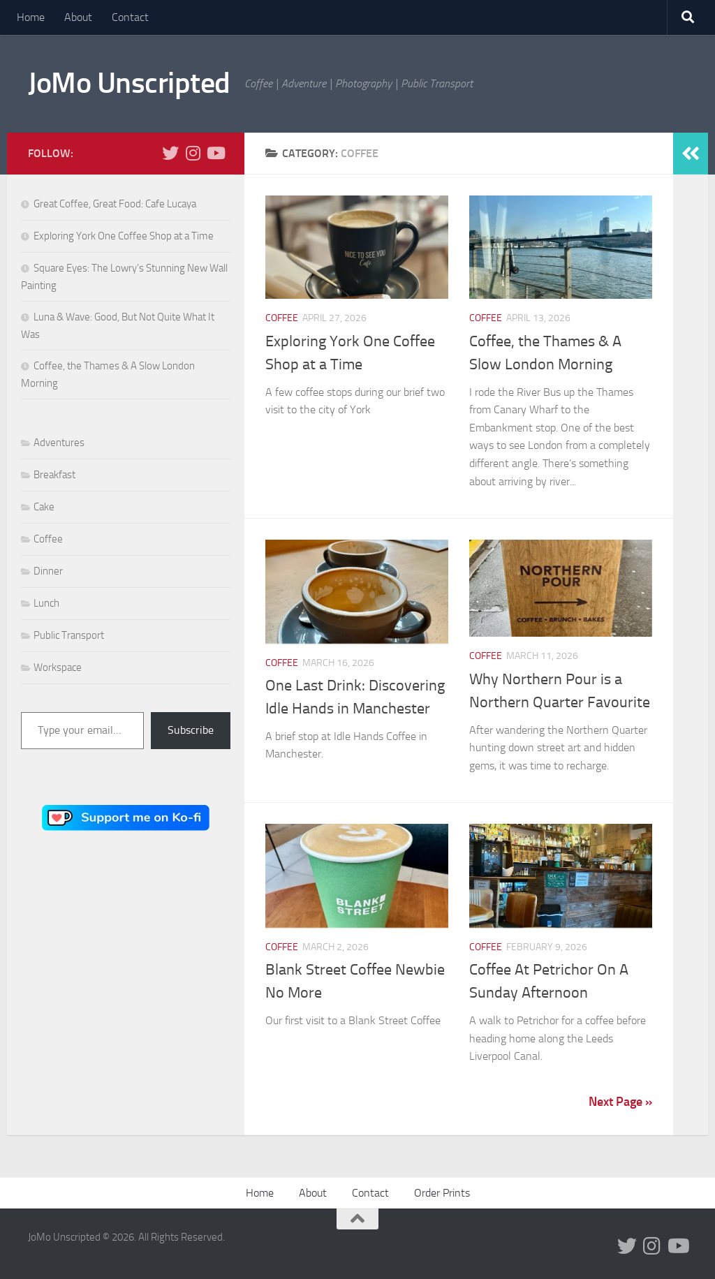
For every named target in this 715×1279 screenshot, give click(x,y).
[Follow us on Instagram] (192, 153)
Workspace (58, 667)
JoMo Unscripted (129, 83)
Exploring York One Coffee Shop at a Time (124, 236)
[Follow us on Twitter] (170, 153)
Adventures (59, 442)
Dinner (48, 571)
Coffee (281, 318)
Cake (44, 507)
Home (31, 17)
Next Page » (620, 1101)
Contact (130, 17)
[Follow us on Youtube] (215, 153)
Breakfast (54, 474)
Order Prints (442, 1192)
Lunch (46, 603)
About (78, 17)
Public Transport (69, 635)
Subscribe (191, 730)
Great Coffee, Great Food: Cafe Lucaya (115, 204)
